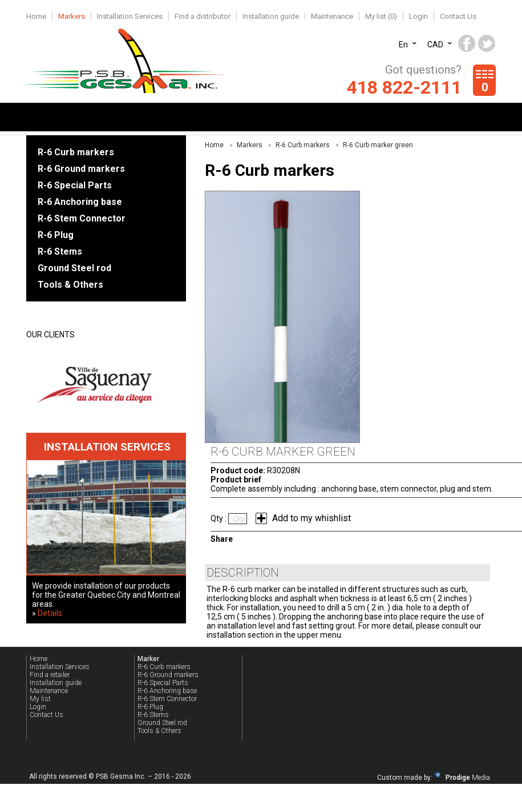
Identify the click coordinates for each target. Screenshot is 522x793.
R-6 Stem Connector (82, 218)
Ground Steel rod (74, 268)
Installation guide (270, 16)
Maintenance (332, 16)
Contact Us (458, 16)
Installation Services (130, 16)
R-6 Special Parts (75, 185)
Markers (71, 16)
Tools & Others (70, 284)
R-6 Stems (60, 251)
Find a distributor (202, 16)
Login (418, 16)
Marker (148, 659)
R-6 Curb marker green (378, 145)
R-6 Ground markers (81, 168)
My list (40, 699)
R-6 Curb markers (76, 152)
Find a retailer (50, 675)
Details (50, 613)
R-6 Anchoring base (80, 201)
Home (36, 16)
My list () (381, 16)
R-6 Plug (56, 235)
